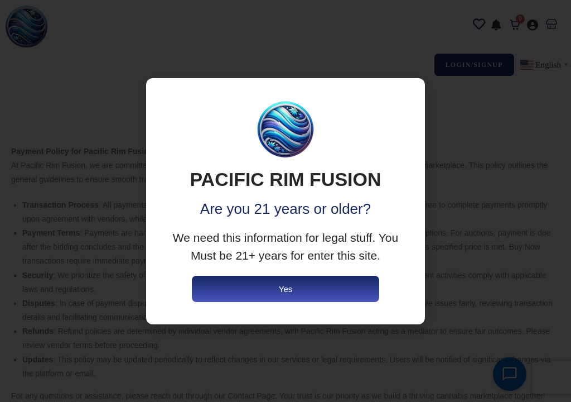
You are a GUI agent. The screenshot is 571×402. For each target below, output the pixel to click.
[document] (285, 201)
